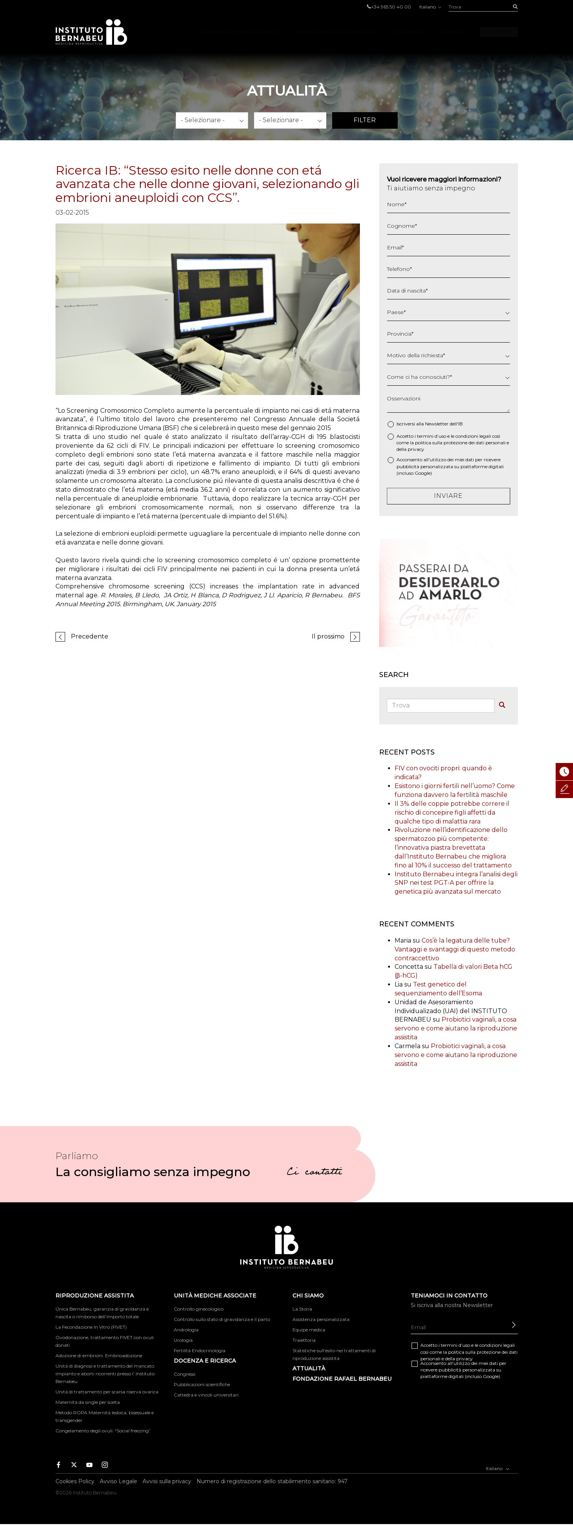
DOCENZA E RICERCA (205, 1360)
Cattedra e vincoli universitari (206, 1395)
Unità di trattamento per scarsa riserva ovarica (106, 1392)
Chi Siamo (409, 32)
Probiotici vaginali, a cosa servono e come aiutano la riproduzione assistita (456, 1028)
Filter (365, 120)
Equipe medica (308, 1330)
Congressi (184, 1374)
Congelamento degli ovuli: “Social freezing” (103, 1431)
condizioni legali (473, 436)
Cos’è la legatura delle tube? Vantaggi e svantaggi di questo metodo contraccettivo (455, 949)
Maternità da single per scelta (87, 1402)
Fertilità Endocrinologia (199, 1350)
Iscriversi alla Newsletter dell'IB (430, 424)
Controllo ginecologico (198, 1309)
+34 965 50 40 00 (391, 7)
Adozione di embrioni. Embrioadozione (98, 1355)
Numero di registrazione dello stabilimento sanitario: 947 (272, 1481)
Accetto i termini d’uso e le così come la (453, 442)
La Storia (302, 1309)
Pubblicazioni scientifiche (202, 1384)
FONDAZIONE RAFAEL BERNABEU (342, 1378)
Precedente (89, 636)
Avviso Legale (118, 1481)
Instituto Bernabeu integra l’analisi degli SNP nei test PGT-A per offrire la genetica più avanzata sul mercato (456, 883)
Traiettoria (304, 1340)
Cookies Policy (74, 1481)
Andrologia (186, 1330)
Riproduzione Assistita (240, 32)
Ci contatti (314, 1173)
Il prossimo (328, 636)
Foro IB (452, 32)
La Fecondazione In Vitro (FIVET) (91, 1327)
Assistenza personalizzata (321, 1319)
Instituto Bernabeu (91, 32)
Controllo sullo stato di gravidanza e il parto (222, 1319)
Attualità (308, 1368)
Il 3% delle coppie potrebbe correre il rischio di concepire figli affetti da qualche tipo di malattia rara (452, 812)
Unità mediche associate (336, 32)
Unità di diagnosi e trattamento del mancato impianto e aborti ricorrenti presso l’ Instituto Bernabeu (105, 1373)
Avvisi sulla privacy (167, 1481)
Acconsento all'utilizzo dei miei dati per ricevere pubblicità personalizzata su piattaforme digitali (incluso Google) (450, 466)
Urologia (183, 1340)
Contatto (497, 32)
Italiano (429, 7)
